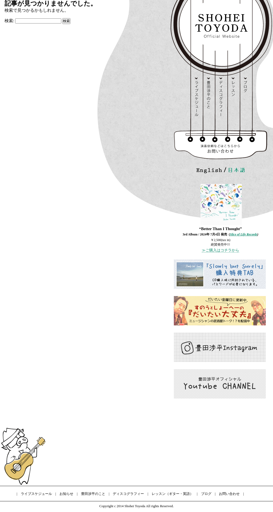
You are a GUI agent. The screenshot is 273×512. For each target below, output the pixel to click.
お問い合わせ (229, 494)
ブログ (206, 494)
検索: (9, 20)
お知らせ (66, 494)
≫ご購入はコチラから (220, 250)
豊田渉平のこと (93, 494)
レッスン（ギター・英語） (172, 494)
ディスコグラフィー (128, 494)
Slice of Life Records (243, 234)
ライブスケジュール (36, 494)
